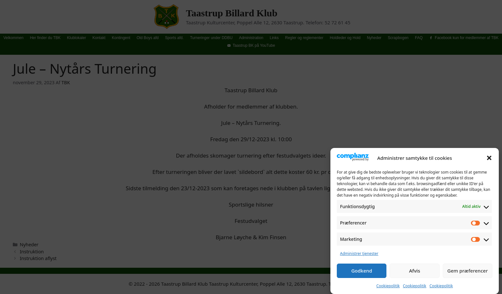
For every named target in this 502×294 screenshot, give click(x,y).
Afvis (414, 272)
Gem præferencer (467, 272)
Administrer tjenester (359, 255)
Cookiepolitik (388, 287)
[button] (489, 160)
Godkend (361, 272)
